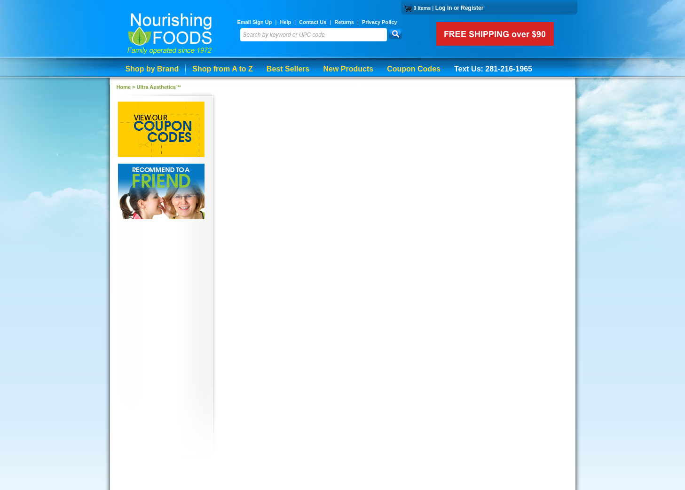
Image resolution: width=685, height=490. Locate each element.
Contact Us (312, 22)
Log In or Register (459, 8)
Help (285, 22)
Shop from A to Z (222, 69)
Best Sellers (288, 69)
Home (124, 87)
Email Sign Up (254, 22)
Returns (344, 22)
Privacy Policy (379, 22)
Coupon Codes (414, 69)
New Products (348, 69)
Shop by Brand (152, 69)
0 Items (422, 8)
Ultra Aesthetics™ (159, 87)
